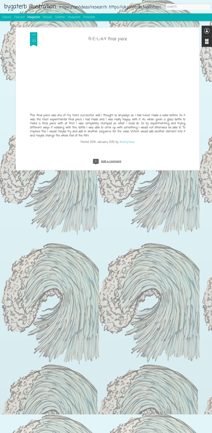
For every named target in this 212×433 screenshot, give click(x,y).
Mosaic (47, 17)
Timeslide (89, 17)
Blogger (119, 430)
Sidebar (60, 17)
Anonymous (127, 71)
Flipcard (19, 17)
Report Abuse (131, 430)
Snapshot (74, 17)
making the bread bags (82, 333)
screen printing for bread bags (87, 381)
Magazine (34, 17)
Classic (6, 17)
